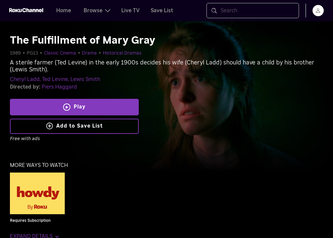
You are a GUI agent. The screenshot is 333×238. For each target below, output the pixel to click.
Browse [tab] (97, 10)
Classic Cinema (60, 53)
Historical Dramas (122, 53)
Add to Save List (74, 126)
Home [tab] (63, 10)
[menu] (318, 10)
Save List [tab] (162, 10)
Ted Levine (55, 79)
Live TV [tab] (130, 10)
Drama (89, 53)
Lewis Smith (85, 79)
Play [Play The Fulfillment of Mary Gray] (80, 106)
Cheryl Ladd (25, 79)
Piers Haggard (59, 87)
